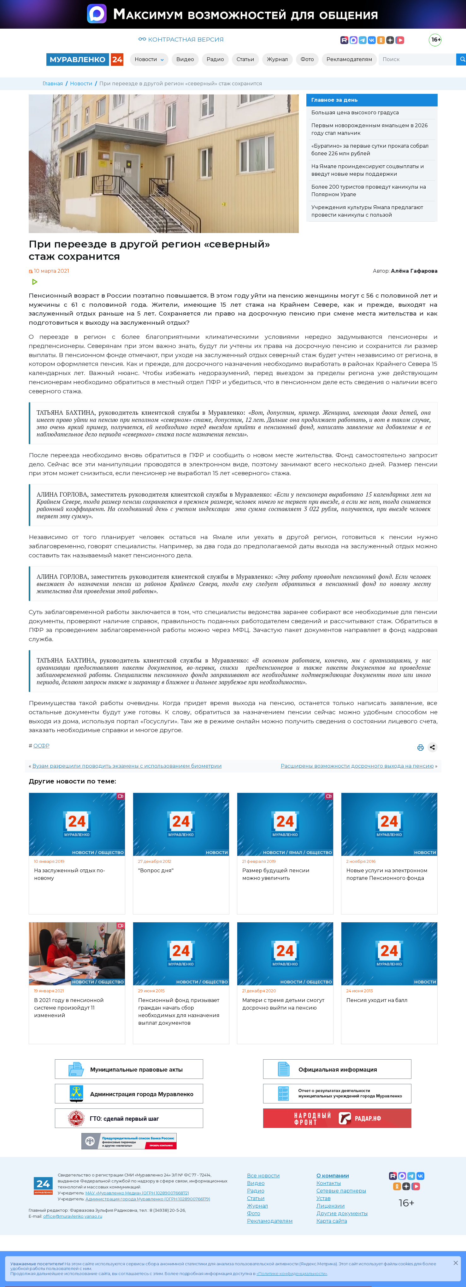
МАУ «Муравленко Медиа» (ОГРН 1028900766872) (137, 1193)
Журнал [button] (277, 59)
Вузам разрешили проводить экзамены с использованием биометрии (127, 766)
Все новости (263, 1176)
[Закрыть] (456, 1262)
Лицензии (330, 1206)
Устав (323, 1198)
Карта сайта (331, 1221)
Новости (81, 84)
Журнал (257, 1206)
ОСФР (41, 746)
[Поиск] (417, 59)
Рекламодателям (270, 1221)
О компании (332, 1176)
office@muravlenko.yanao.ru (72, 1216)
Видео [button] (185, 59)
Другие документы (342, 1213)
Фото (253, 1213)
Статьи (256, 1198)
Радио (255, 1191)
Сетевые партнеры (341, 1191)
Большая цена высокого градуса (355, 113)
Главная (53, 84)
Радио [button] (215, 59)
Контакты (328, 1183)
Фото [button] (307, 59)
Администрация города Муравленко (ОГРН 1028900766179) (148, 1199)
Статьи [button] (245, 59)
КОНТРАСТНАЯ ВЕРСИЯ (181, 39)
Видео (256, 1183)
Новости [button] (146, 59)
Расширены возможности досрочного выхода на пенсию (357, 766)
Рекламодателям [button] (349, 59)
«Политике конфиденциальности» (292, 1273)
